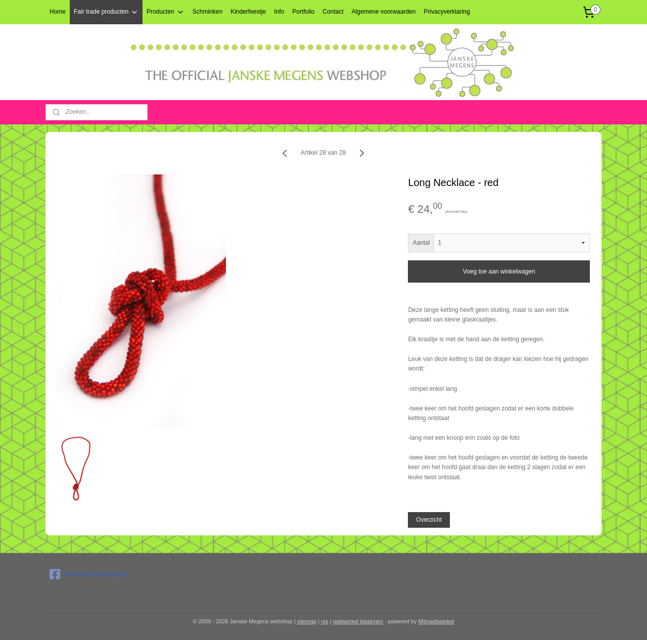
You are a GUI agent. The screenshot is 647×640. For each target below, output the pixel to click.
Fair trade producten (106, 12)
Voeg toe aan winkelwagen (499, 271)
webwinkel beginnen (358, 621)
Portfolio (303, 11)
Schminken (207, 11)
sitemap (307, 621)
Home (58, 11)
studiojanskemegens (89, 574)
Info (279, 11)
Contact (332, 11)
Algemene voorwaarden (384, 11)
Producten (165, 12)
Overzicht (429, 519)
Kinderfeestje (248, 11)
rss (325, 621)
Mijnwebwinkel (436, 621)
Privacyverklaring (447, 11)
